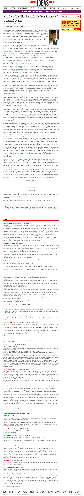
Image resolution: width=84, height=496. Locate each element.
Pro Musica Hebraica (23, 208)
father (43, 147)
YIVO (53, 208)
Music (45, 207)
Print (22, 26)
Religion (12, 8)
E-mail (16, 26)
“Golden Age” (38, 91)
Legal (79, 494)
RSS (71, 494)
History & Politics (23, 8)
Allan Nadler (8, 23)
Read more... (59, 11)
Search (71, 8)
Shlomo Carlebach (33, 208)
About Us (78, 8)
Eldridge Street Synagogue (48, 206)
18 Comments (8, 26)
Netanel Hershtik (8, 208)
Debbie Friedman (37, 206)
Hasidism (12, 207)
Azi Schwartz (18, 206)
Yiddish (49, 208)
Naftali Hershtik (51, 207)
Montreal (41, 207)
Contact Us (75, 494)
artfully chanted (7, 51)
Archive (65, 8)
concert (42, 48)
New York (15, 208)
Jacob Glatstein (20, 66)
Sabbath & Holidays (54, 8)
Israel (32, 8)
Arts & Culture (41, 8)
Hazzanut (17, 207)
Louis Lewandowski (33, 207)
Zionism (57, 208)
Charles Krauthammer (27, 206)
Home (5, 8)
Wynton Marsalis (43, 208)
